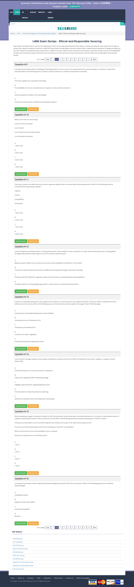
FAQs (38, 578)
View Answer (21, 109)
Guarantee (33, 12)
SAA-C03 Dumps (18, 545)
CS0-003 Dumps (18, 552)
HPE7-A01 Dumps (19, 555)
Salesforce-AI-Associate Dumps (23, 562)
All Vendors (25, 15)
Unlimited (17, 12)
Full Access (33, 109)
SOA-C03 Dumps (18, 569)
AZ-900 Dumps (18, 539)
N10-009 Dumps (18, 559)
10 (89, 59)
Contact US (69, 578)
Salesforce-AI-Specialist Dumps (23, 565)
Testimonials (41, 12)
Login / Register (50, 15)
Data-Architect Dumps (20, 549)
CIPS (18, 33)
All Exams (30, 578)
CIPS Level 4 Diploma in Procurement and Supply (39, 33)
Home (11, 12)
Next (94, 59)
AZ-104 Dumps (18, 542)
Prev (47, 59)
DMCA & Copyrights (83, 578)
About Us (21, 578)
